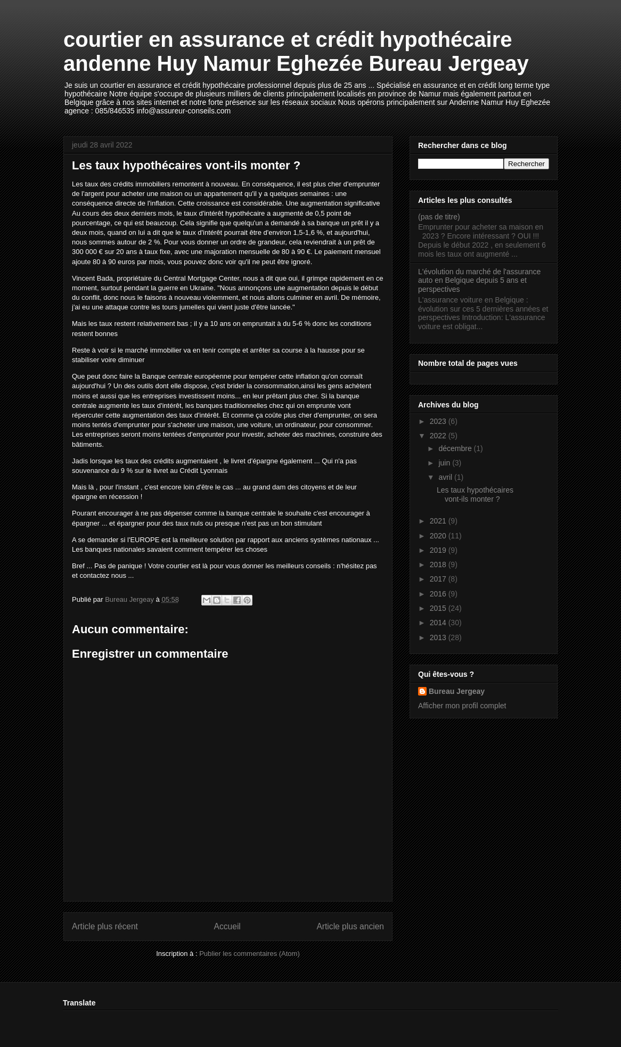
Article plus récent (105, 926)
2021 (439, 521)
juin (445, 463)
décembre (455, 448)
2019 (439, 550)
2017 (439, 579)
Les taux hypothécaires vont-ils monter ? (475, 494)
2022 (439, 435)
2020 (439, 535)
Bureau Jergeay (457, 691)
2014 (439, 622)
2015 (439, 608)
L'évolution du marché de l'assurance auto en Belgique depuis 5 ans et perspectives (479, 280)
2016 (439, 594)
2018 (439, 564)
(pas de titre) (439, 216)
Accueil (227, 926)
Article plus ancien (350, 926)
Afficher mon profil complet (462, 705)
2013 (439, 637)
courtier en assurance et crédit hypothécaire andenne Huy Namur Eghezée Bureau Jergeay (296, 51)
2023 (439, 421)
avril (446, 477)
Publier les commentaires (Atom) (249, 954)
